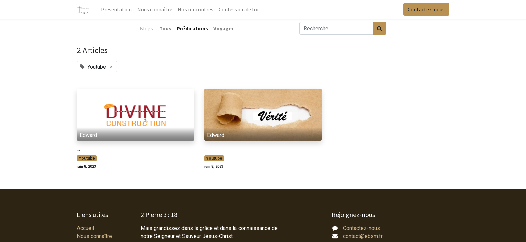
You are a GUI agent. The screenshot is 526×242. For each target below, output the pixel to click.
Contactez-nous (426, 9)
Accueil (85, 228)
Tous (165, 28)
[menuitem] (116, 9)
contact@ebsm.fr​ (363, 236)
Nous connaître (94, 236)
